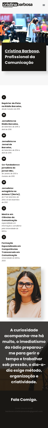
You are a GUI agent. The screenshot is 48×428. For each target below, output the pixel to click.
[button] (44, 5)
